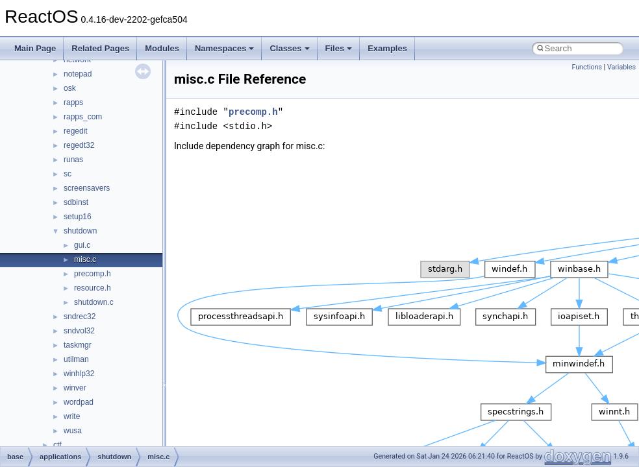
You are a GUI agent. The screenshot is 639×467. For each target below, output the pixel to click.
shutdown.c (94, 302)
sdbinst (76, 202)
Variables (621, 67)
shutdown (80, 230)
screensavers (87, 188)
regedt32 (79, 145)
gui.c (82, 245)
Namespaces (225, 48)
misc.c (85, 259)
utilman (76, 359)
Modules (162, 48)
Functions (586, 67)
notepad (78, 73)
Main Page (35, 48)
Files (339, 48)
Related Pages (100, 48)
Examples (387, 48)
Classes (289, 48)
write (72, 416)
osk (70, 88)
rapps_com (83, 116)
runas (73, 159)
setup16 (78, 216)
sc (67, 173)
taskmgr (78, 345)
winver (75, 387)
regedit (76, 131)
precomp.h (92, 273)
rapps (73, 102)
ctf (57, 444)
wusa (73, 430)
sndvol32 (79, 330)
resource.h (92, 288)
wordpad (79, 402)
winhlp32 (79, 373)
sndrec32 (79, 316)
